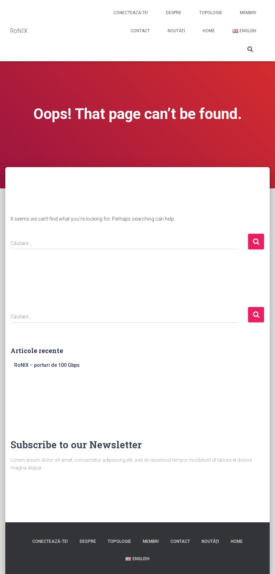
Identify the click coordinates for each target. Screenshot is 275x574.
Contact (140, 30)
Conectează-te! (130, 12)
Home (209, 30)
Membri (248, 12)
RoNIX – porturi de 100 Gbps (47, 365)
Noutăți (176, 30)
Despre (173, 12)
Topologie (210, 12)
